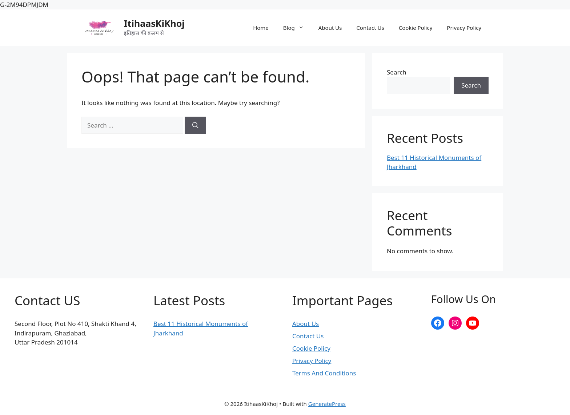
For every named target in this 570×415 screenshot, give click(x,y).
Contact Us (370, 27)
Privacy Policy (464, 27)
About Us (330, 27)
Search (396, 72)
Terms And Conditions (324, 373)
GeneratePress (327, 403)
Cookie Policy (416, 27)
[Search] (195, 125)
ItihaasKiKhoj (154, 23)
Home (261, 27)
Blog (297, 28)
